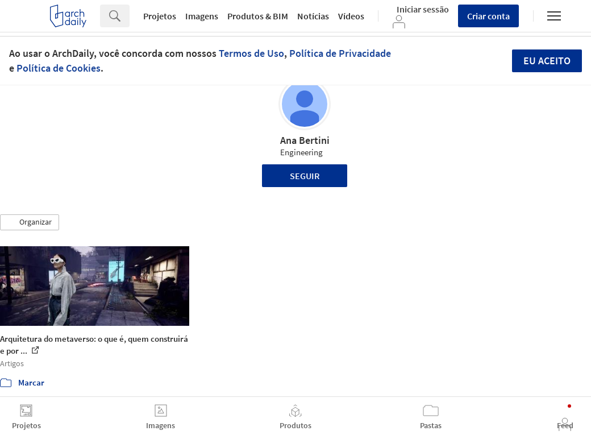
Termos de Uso (251, 53)
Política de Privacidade (340, 53)
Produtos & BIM (257, 15)
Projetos (159, 15)
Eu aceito (547, 60)
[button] (29, 222)
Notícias (313, 15)
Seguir (305, 175)
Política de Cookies (58, 67)
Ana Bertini (305, 140)
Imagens (201, 15)
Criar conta (488, 16)
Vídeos (351, 15)
